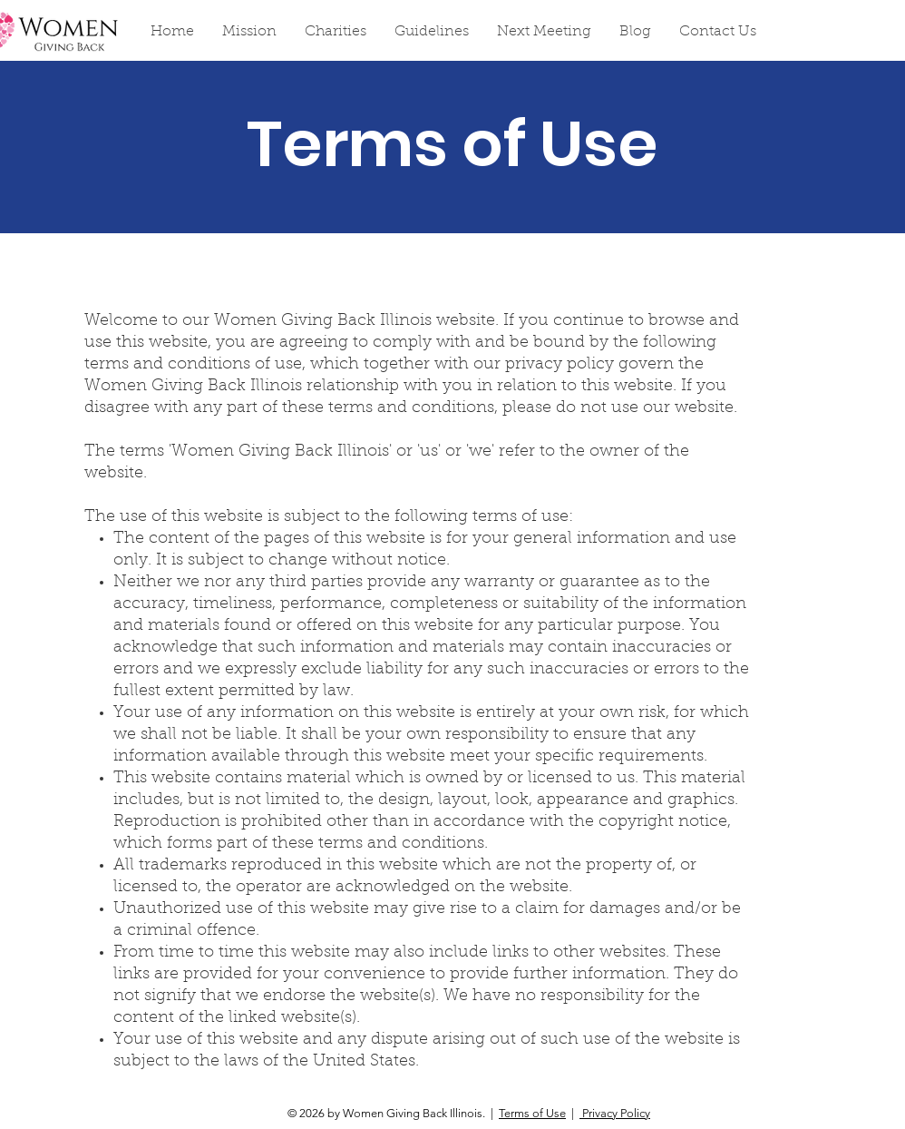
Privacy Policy (614, 1113)
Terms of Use (532, 1113)
